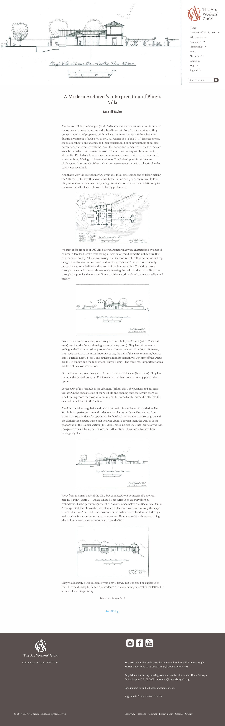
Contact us (195, 60)
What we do (196, 37)
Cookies (179, 713)
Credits (188, 713)
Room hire (195, 42)
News (192, 51)
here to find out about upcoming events (149, 687)
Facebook (141, 713)
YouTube (152, 713)
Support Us (195, 70)
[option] (91, 42)
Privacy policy (166, 713)
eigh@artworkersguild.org (174, 666)
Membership (196, 46)
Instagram (130, 713)
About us (195, 56)
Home (193, 27)
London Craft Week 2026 (203, 32)
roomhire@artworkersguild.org (173, 679)
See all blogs (113, 611)
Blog (192, 65)
